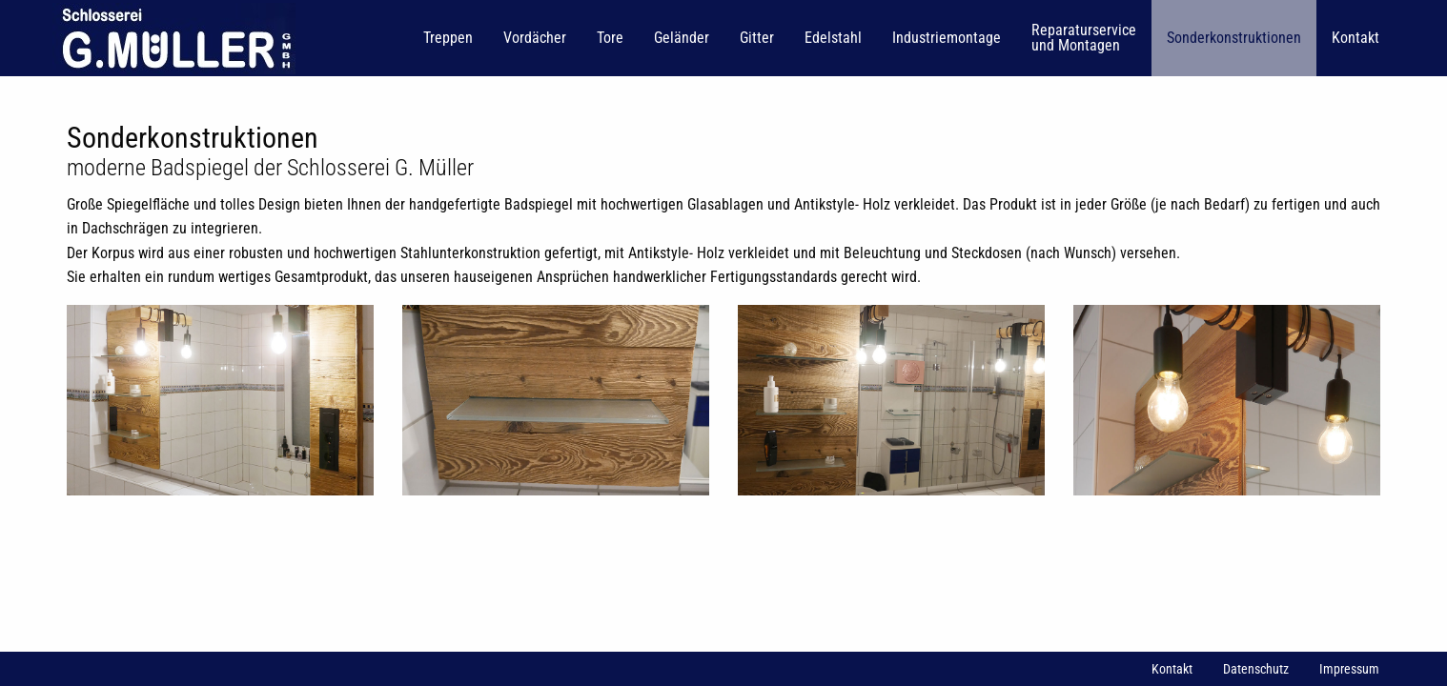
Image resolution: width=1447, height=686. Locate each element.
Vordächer (534, 38)
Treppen (448, 38)
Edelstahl (833, 38)
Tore (610, 38)
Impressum (1349, 668)
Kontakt (1355, 38)
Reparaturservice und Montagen (1083, 37)
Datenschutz (1256, 668)
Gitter (757, 38)
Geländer (681, 38)
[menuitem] (175, 38)
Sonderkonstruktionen (1234, 38)
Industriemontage (946, 38)
